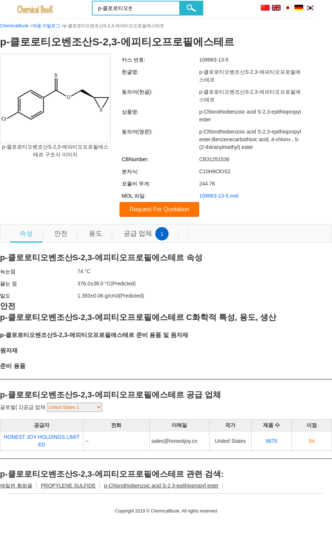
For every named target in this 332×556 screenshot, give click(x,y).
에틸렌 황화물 (16, 486)
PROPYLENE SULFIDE (68, 486)
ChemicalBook (14, 25)
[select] (74, 407)
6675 (271, 441)
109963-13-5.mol (218, 196)
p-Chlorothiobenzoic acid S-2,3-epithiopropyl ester (161, 486)
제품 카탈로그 (46, 25)
